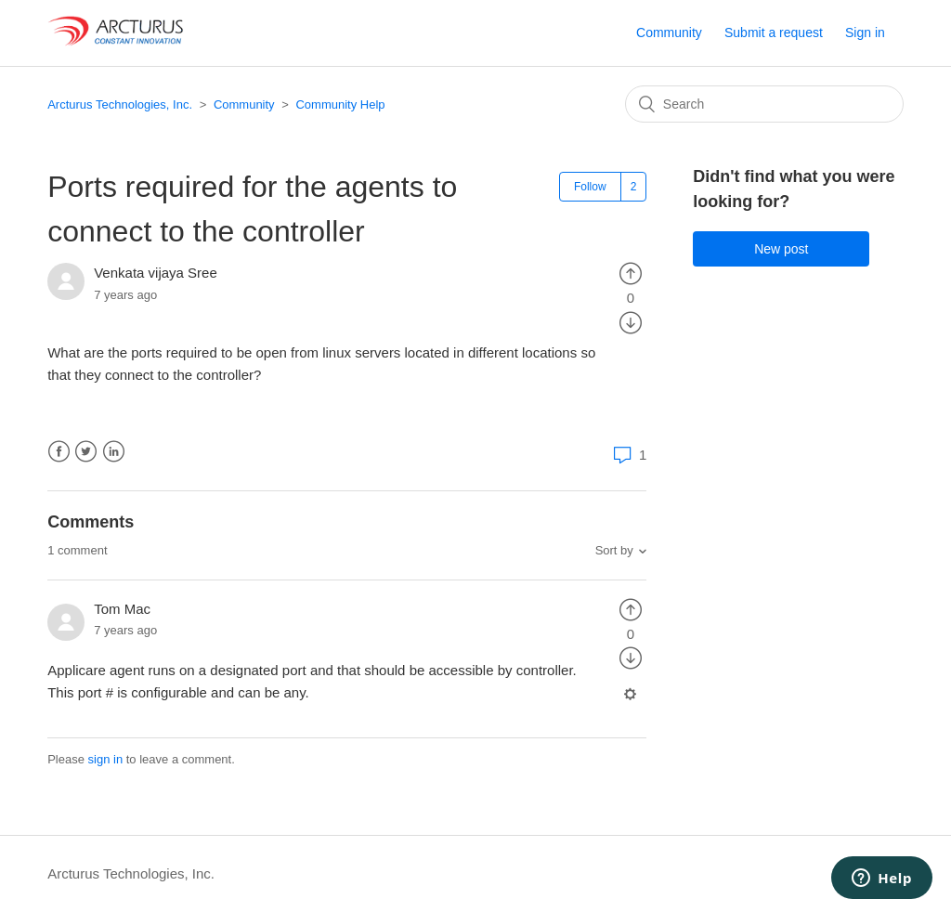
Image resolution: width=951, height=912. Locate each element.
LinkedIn (113, 451)
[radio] (630, 272)
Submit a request (773, 32)
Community (669, 32)
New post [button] (781, 248)
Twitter (86, 451)
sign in (106, 759)
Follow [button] (590, 186)
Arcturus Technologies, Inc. (119, 104)
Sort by (614, 550)
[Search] (764, 104)
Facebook (59, 451)
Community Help (339, 104)
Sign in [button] (865, 32)
